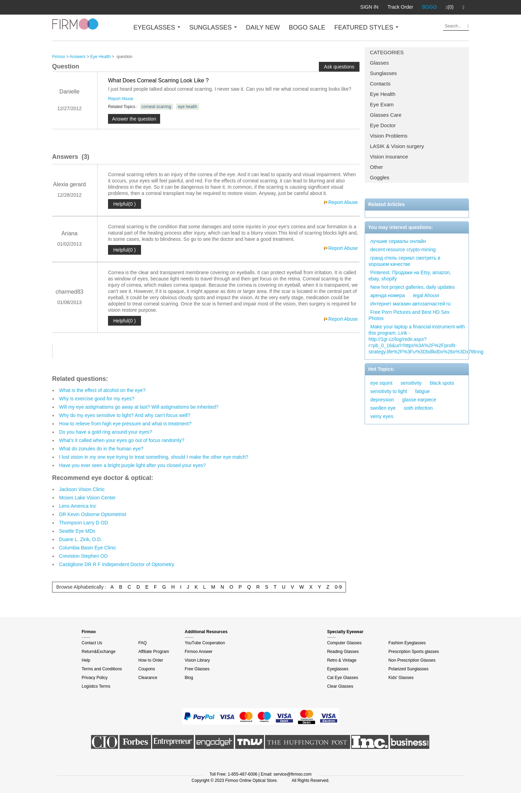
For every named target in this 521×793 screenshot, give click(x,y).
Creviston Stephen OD (83, 556)
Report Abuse (120, 98)
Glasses (379, 63)
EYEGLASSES (156, 27)
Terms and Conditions (102, 669)
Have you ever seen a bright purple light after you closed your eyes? (132, 465)
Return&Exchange (98, 651)
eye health (187, 106)
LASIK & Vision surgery (397, 146)
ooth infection (418, 408)
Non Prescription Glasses (411, 660)
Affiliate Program (153, 651)
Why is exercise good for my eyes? (96, 398)
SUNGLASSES (213, 27)
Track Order (400, 7)
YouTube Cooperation (205, 642)
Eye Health (382, 94)
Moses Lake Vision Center (87, 497)
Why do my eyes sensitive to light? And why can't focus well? (124, 415)
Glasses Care (386, 115)
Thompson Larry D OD (83, 522)
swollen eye (383, 408)
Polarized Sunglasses (408, 669)
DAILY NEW (263, 27)
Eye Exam (382, 104)
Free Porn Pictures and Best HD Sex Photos (409, 315)
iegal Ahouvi (426, 295)
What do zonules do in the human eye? (101, 448)
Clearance (147, 677)
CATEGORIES (387, 52)
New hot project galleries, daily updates (412, 287)
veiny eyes (381, 416)
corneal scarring (156, 106)
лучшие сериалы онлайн (398, 241)
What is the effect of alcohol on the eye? (102, 390)
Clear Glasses (340, 686)
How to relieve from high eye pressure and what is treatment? (125, 423)
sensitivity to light (388, 391)
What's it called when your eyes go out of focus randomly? (121, 440)
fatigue (422, 391)
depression (382, 399)
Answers (77, 56)
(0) (450, 7)
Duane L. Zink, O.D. (80, 539)
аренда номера (387, 295)
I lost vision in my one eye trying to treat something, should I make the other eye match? (153, 457)
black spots (442, 383)
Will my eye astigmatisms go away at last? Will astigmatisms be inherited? (138, 407)
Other (376, 167)
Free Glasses (197, 669)
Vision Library (197, 660)
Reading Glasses (343, 651)
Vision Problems (388, 136)
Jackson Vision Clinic (82, 489)
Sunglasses (383, 73)
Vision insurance (389, 157)
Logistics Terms (96, 686)
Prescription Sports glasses (413, 651)
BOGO (429, 7)
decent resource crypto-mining (403, 249)
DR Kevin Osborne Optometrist (92, 514)
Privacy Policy (95, 677)
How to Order (150, 660)
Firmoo (58, 56)
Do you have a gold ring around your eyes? (105, 432)
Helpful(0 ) (124, 204)
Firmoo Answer (199, 651)
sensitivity (411, 383)
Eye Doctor (383, 125)
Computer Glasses (344, 642)
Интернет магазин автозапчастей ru (410, 303)
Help (86, 660)
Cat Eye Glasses (342, 677)
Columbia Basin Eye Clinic (87, 547)
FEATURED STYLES (366, 27)
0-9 (338, 587)
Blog (189, 677)
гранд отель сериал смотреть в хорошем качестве (404, 261)
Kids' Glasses (400, 677)
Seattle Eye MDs (77, 531)
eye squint (381, 383)
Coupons (146, 669)
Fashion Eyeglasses (406, 642)
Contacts (380, 84)
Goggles (379, 177)
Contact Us (92, 642)
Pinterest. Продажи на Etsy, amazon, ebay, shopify (410, 275)
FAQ (142, 642)
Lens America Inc (77, 506)
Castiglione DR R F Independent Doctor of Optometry (116, 564)
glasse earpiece (419, 399)
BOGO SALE (307, 27)
